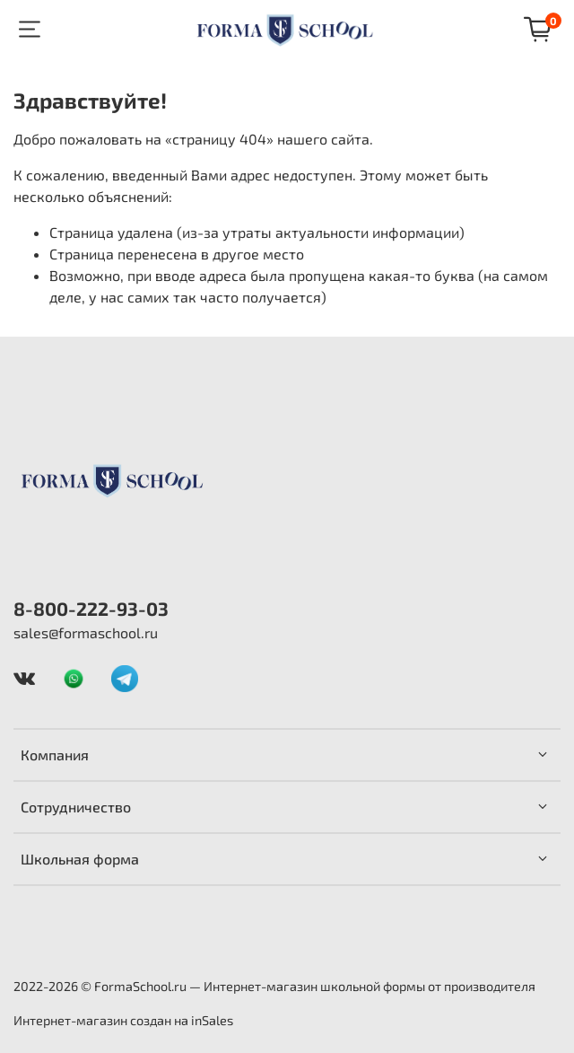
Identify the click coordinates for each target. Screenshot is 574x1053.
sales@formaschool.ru (85, 632)
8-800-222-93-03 (91, 608)
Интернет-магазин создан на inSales (123, 1020)
